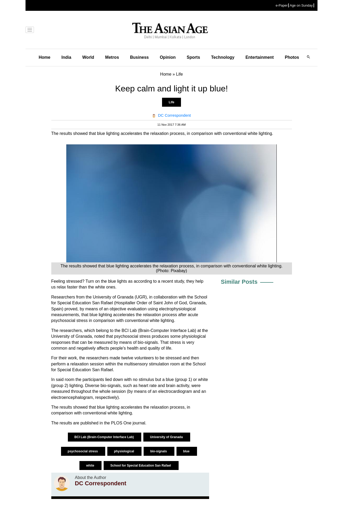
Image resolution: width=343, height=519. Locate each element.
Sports (193, 57)
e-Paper (282, 5)
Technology (223, 57)
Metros (112, 57)
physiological (124, 451)
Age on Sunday (301, 5)
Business (139, 57)
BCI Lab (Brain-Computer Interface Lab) (104, 437)
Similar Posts (239, 281)
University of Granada (167, 437)
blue (186, 451)
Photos (292, 57)
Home (44, 57)
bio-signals (159, 451)
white (90, 465)
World (88, 57)
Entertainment (259, 57)
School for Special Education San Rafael (141, 465)
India (66, 57)
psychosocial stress (83, 451)
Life (171, 102)
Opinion (167, 57)
